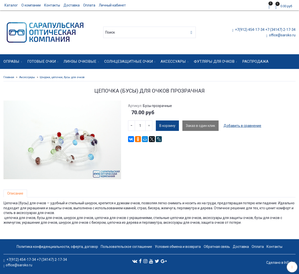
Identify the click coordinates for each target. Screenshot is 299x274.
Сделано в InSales (281, 262)
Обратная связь (217, 247)
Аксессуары (173, 61)
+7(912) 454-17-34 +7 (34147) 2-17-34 (265, 30)
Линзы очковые (80, 61)
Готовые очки (41, 61)
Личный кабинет (112, 5)
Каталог (11, 5)
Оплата (89, 5)
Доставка (72, 5)
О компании (31, 5)
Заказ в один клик (200, 126)
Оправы (11, 61)
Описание (15, 193)
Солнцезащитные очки (128, 61)
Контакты (52, 5)
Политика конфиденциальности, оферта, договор (57, 247)
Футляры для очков (214, 61)
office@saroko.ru (282, 35)
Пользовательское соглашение (126, 247)
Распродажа (255, 61)
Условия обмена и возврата (178, 247)
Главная (8, 77)
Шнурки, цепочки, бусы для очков (62, 77)
